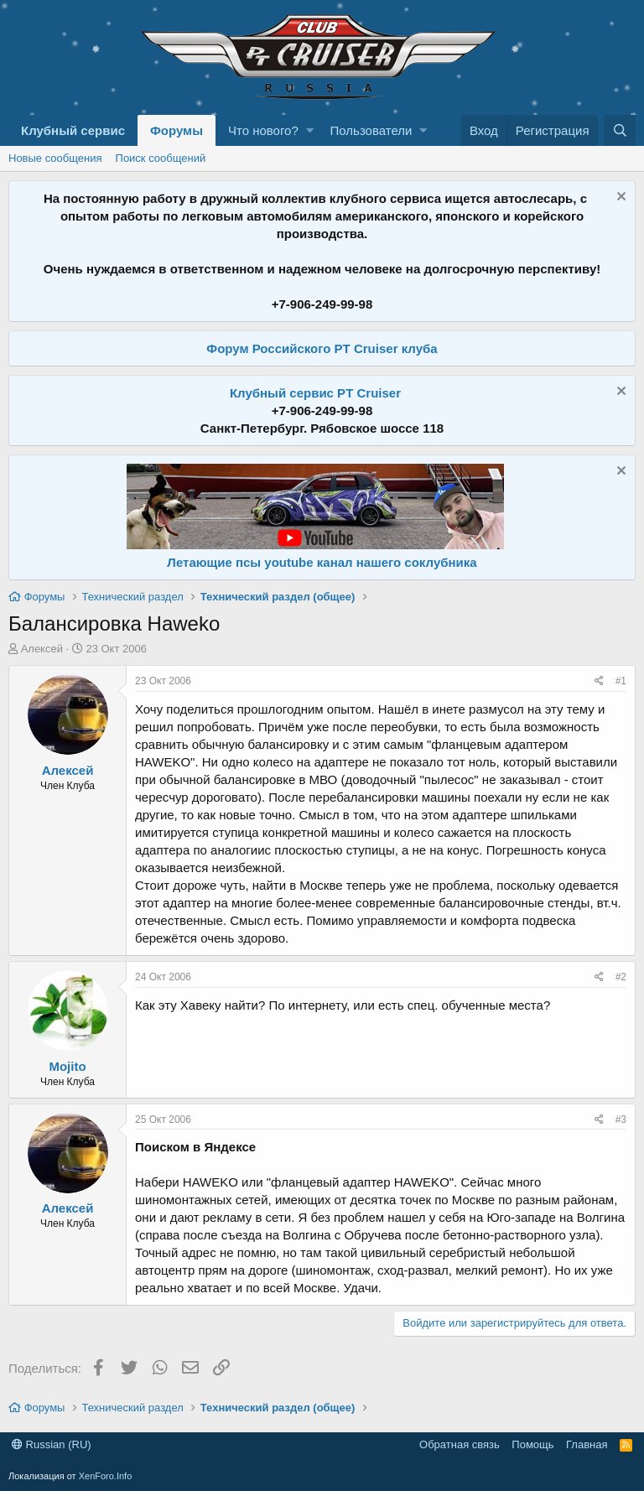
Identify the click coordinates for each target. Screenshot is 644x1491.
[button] (310, 130)
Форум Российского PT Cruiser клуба (321, 348)
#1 (620, 681)
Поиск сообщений (161, 158)
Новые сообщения (55, 158)
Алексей (42, 648)
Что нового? (263, 130)
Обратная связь (459, 1444)
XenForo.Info (105, 1476)
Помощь (532, 1444)
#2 (620, 977)
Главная (586, 1444)
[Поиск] (620, 130)
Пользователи (371, 130)
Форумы (176, 130)
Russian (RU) (51, 1444)
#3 (620, 1119)
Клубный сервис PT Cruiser (315, 393)
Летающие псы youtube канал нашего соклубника (321, 562)
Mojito (67, 1066)
